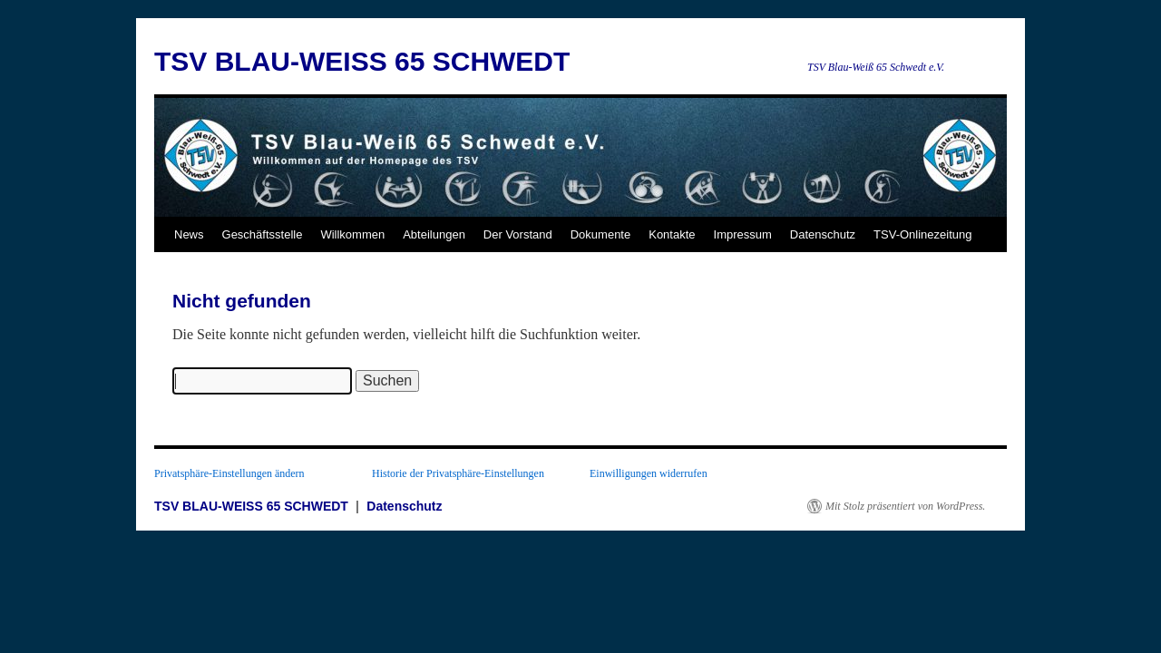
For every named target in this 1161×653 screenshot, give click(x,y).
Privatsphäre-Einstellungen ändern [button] (229, 473)
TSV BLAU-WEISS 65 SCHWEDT (362, 61)
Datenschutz (822, 234)
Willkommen (352, 234)
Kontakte (672, 234)
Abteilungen (434, 234)
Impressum (743, 234)
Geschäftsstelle (262, 234)
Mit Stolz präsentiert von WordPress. (905, 506)
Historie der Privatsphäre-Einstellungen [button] (458, 473)
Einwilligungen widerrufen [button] (648, 473)
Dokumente (600, 234)
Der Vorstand (517, 234)
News (189, 234)
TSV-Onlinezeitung (922, 234)
